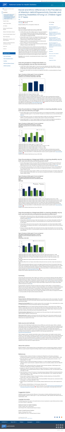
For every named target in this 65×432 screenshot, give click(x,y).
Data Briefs (5, 12)
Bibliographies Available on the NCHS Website (9, 40)
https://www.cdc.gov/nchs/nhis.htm (25, 332)
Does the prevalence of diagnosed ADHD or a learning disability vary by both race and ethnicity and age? (55, 34)
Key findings (51, 24)
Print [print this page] (19, 19)
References (51, 58)
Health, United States (7, 23)
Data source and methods (53, 53)
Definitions (51, 51)
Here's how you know (60, 1)
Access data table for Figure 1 (38, 102)
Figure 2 (22, 115)
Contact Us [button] (5, 422)
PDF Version (21, 22)
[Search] (56, 5)
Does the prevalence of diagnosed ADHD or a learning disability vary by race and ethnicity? (54, 28)
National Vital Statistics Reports (9, 31)
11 (34, 339)
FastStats (5, 61)
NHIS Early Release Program (9, 63)
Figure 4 (29, 218)
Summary (51, 49)
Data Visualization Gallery (8, 58)
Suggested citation (52, 60)
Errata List (5, 46)
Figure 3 (56, 165)
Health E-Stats (6, 21)
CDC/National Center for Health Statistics (26, 418)
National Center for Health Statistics (22, 4)
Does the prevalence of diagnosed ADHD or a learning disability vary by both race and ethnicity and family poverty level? (55, 39)
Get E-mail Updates (7, 56)
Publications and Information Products (9, 9)
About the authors (52, 55)
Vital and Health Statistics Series (9, 34)
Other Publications (6, 36)
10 (40, 336)
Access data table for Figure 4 (34, 269)
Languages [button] (30, 422)
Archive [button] (38, 422)
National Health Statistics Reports (7, 29)
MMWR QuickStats (7, 65)
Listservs (4, 48)
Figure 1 (42, 68)
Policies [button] (22, 422)
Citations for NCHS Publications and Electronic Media (9, 43)
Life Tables (5, 25)
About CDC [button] (14, 422)
